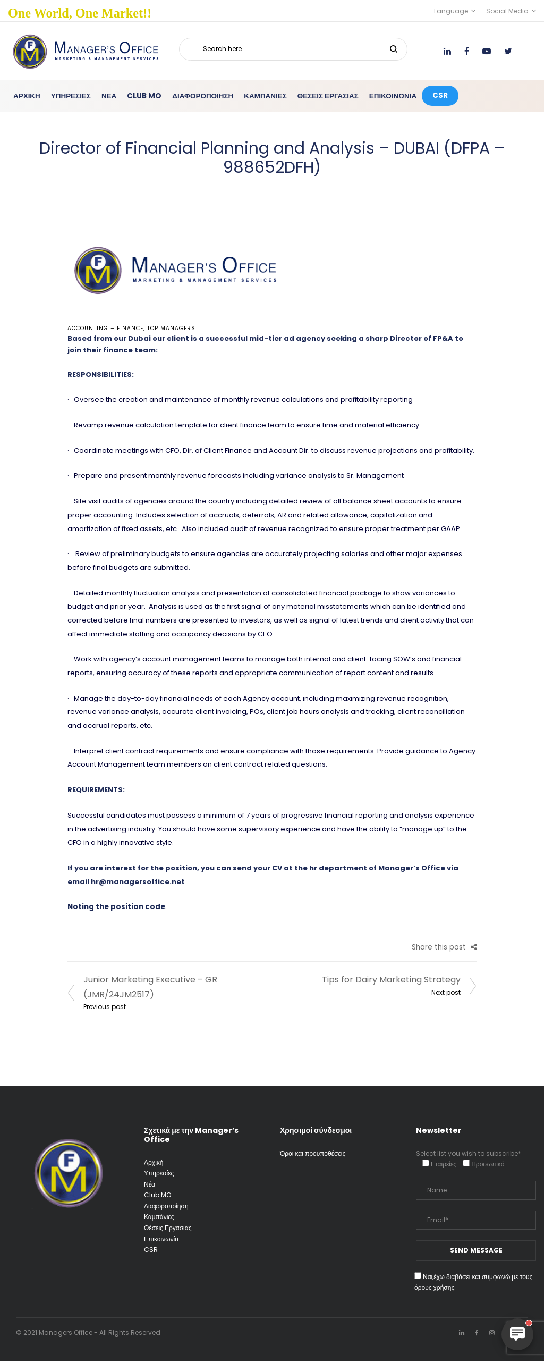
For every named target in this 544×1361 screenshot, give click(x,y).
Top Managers (171, 328)
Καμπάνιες (159, 1216)
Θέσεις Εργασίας (167, 1227)
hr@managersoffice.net (138, 882)
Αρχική (153, 1162)
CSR (151, 1249)
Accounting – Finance (105, 328)
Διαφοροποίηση (166, 1206)
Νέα (149, 1184)
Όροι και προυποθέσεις (312, 1153)
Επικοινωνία (161, 1239)
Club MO (157, 1194)
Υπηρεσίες (159, 1173)
